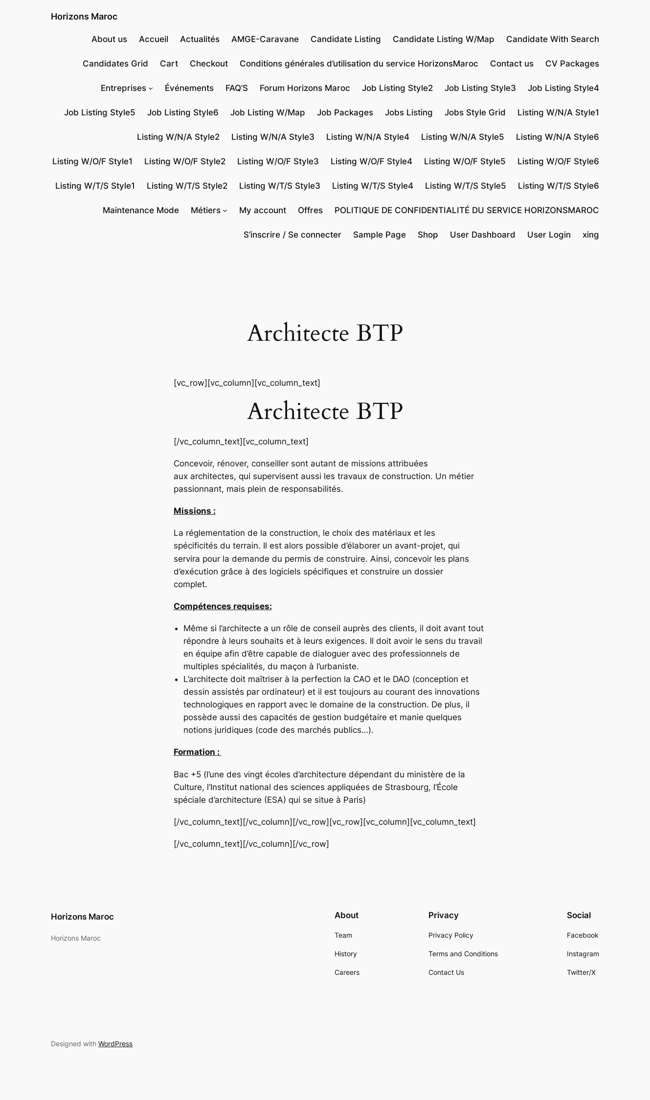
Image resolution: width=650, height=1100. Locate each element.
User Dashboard (483, 235)
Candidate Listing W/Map (443, 39)
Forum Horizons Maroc (305, 88)
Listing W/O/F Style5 (465, 161)
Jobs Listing (409, 112)
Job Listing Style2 (397, 88)
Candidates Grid (115, 63)
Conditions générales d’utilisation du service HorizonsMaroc (359, 63)
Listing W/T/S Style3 (279, 186)
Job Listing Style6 (183, 112)
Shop (428, 235)
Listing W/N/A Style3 (272, 137)
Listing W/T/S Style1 (95, 186)
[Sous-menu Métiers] (225, 210)
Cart (169, 63)
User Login (549, 235)
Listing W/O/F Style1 (92, 161)
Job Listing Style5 (99, 112)
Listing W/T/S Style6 (558, 186)
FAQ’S (236, 88)
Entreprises (123, 88)
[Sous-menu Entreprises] (150, 88)
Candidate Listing (346, 39)
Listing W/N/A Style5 (462, 137)
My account (262, 210)
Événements (189, 88)
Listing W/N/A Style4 (367, 137)
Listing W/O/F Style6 (558, 161)
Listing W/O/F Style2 (184, 161)
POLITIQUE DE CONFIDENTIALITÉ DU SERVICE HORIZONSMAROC (467, 210)
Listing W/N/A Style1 (558, 112)
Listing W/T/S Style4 (372, 186)
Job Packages (345, 112)
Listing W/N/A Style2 (178, 137)
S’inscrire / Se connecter (292, 235)
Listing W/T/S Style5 (465, 186)
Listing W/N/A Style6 (557, 137)
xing (591, 235)
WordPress (115, 1043)
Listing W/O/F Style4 (371, 161)
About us (109, 39)
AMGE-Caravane (265, 39)
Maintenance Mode (141, 210)
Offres (310, 210)
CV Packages (572, 63)
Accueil (153, 39)
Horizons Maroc (84, 16)
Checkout (209, 63)
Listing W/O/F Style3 (278, 161)
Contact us (512, 63)
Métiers (206, 210)
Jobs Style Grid (475, 112)
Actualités (200, 39)
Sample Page (379, 235)
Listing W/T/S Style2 (187, 186)
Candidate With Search (552, 39)
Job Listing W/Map (267, 112)
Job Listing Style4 (563, 88)
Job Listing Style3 (480, 88)
